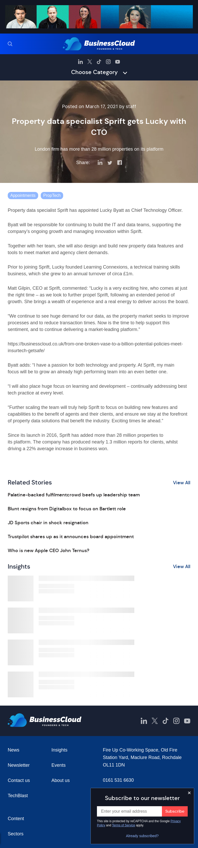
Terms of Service (123, 825)
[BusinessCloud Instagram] (108, 61)
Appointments (23, 195)
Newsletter (19, 765)
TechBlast (18, 795)
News (13, 750)
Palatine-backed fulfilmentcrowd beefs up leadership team (74, 495)
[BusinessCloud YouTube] (117, 61)
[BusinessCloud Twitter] (89, 61)
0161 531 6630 (118, 780)
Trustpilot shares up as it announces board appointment (71, 536)
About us (61, 780)
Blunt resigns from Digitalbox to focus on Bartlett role (67, 509)
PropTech (52, 195)
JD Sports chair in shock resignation (48, 523)
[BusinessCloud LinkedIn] (80, 61)
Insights (60, 750)
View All (181, 483)
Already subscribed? (142, 836)
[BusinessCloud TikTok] (99, 61)
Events (59, 765)
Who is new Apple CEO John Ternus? (48, 550)
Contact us (19, 780)
